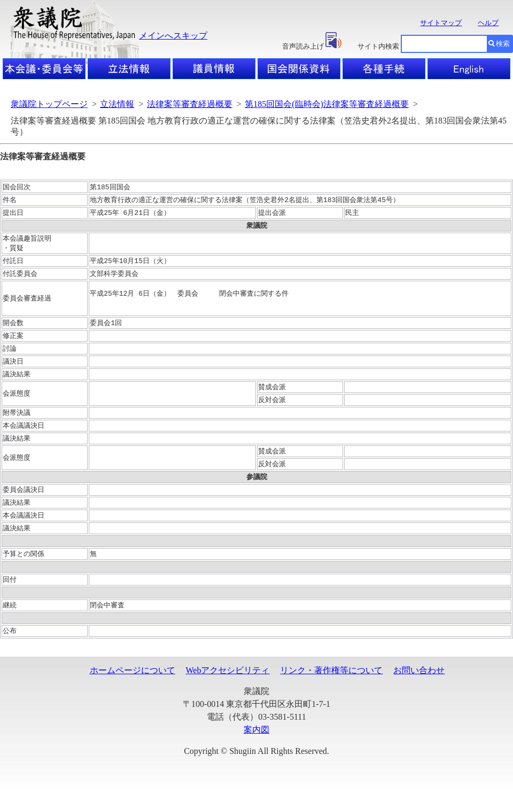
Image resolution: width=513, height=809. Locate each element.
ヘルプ (488, 23)
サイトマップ (441, 23)
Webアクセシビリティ (228, 689)
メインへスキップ (173, 35)
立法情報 (117, 104)
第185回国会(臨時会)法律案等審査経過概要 (327, 104)
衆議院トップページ (49, 104)
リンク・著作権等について (331, 689)
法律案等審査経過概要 (189, 104)
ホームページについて (132, 689)
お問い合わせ (419, 689)
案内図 (256, 748)
